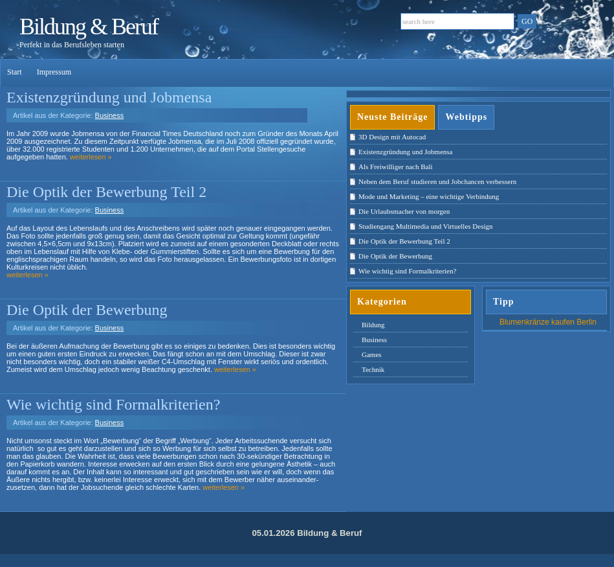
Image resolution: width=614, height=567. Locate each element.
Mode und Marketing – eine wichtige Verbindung (428, 196)
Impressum (54, 71)
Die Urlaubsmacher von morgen (404, 211)
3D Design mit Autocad (392, 137)
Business (109, 115)
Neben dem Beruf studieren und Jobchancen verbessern (437, 181)
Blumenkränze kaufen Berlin (548, 322)
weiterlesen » (91, 157)
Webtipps (466, 117)
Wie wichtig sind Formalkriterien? (113, 404)
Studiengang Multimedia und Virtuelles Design (425, 226)
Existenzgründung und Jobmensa (109, 97)
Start (15, 71)
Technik (373, 369)
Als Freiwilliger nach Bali (395, 166)
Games (372, 354)
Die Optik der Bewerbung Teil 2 (106, 191)
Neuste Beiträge (392, 117)
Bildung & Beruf (88, 27)
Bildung (373, 325)
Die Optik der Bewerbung (87, 309)
